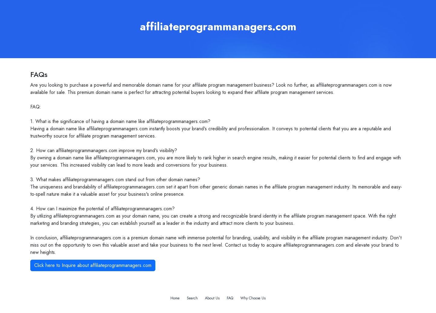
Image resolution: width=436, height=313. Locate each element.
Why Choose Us (253, 298)
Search (192, 298)
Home (175, 298)
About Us (212, 298)
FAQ (230, 298)
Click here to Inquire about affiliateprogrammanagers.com (92, 265)
